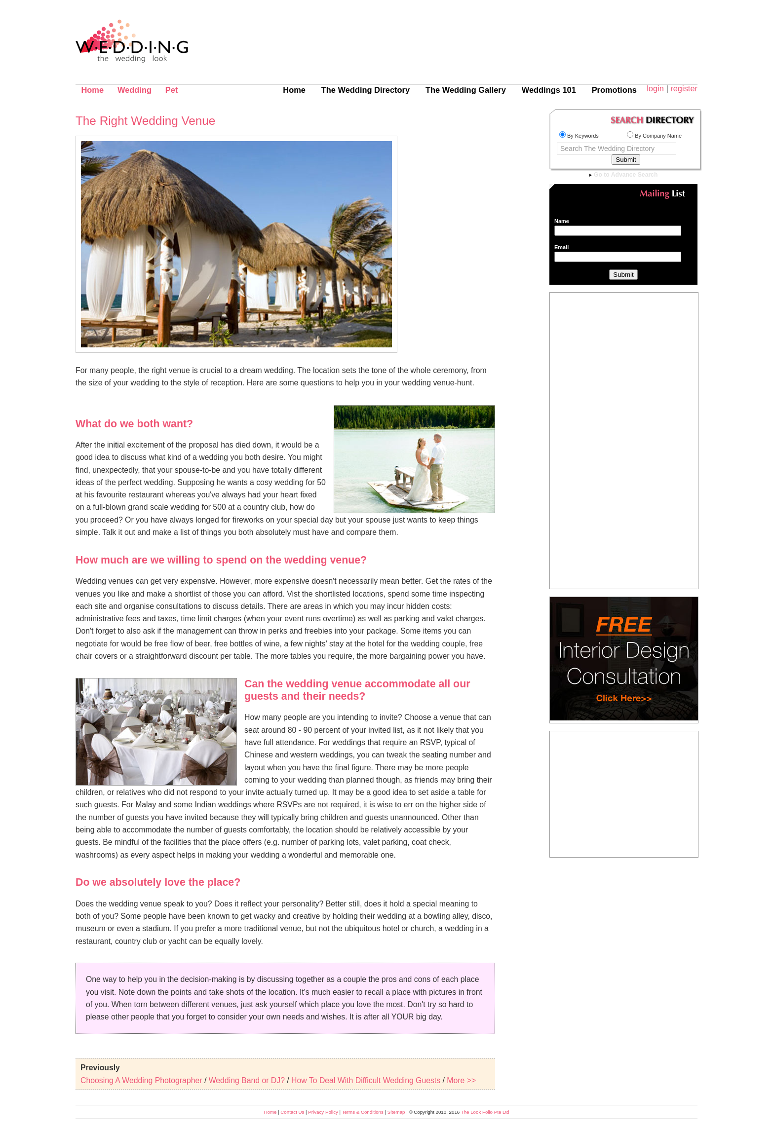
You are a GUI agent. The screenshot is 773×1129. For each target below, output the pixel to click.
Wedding (134, 89)
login (655, 88)
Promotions (614, 89)
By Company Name (654, 136)
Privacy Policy (323, 1112)
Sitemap (396, 1112)
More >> (461, 1080)
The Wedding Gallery (465, 89)
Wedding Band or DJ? (247, 1080)
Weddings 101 (549, 89)
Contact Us (292, 1112)
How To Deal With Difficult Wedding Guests (365, 1080)
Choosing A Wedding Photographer (141, 1080)
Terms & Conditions (363, 1112)
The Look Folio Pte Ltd (485, 1112)
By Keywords (579, 136)
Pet (171, 89)
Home (92, 89)
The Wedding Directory (365, 89)
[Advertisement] (503, 47)
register (683, 88)
